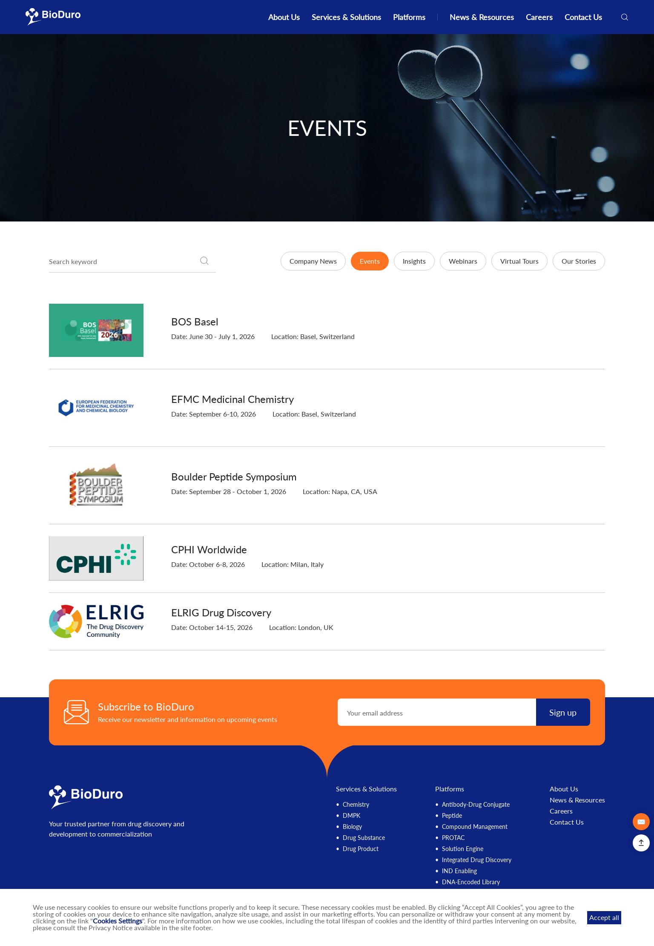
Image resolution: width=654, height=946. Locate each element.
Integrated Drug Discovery (476, 859)
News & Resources (482, 17)
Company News (313, 261)
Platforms (409, 17)
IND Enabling (459, 870)
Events (370, 261)
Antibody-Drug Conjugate (476, 804)
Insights (414, 261)
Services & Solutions (346, 17)
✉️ (641, 821)
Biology (352, 826)
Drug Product (361, 848)
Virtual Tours (519, 261)
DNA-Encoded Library (471, 882)
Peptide (452, 815)
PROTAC (453, 837)
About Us (284, 17)
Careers (539, 17)
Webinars (463, 261)
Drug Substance (364, 837)
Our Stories (579, 261)
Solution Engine (462, 848)
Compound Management (475, 826)
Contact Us (583, 17)
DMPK (351, 815)
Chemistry (356, 804)
